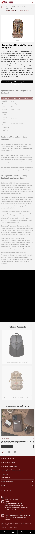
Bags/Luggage (21, 7)
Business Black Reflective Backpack (16, 362)
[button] (4, 452)
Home (6, 7)
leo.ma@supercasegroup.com (13, 503)
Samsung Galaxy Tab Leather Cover (12, 470)
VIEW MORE (6, 447)
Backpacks (9, 8)
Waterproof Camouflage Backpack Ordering (17, 82)
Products (12, 7)
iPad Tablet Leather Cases (9, 466)
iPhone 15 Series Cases (8, 458)
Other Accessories (7, 481)
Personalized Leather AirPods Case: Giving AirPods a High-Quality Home (15, 441)
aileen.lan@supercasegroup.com (14, 512)
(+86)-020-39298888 (11, 499)
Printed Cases (5, 477)
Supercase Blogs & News (17, 407)
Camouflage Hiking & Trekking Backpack (17, 10)
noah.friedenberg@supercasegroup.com (16, 510)
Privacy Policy (13, 527)
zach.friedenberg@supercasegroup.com (16, 507)
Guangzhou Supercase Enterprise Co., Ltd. (16, 524)
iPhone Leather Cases (8, 462)
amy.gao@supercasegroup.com (14, 505)
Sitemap (3, 527)
